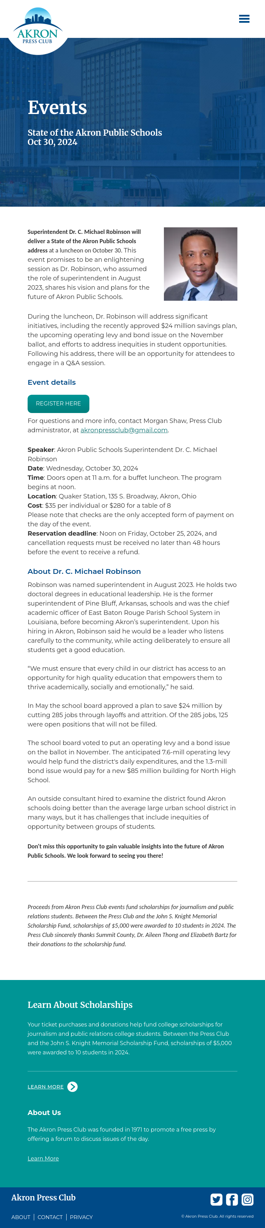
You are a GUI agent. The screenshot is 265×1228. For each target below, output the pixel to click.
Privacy (81, 1217)
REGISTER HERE (58, 403)
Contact (50, 1217)
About (20, 1217)
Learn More (46, 1087)
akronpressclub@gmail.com (124, 430)
